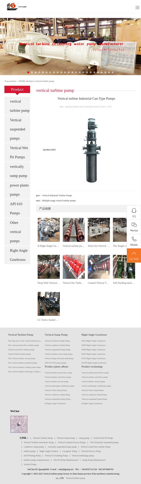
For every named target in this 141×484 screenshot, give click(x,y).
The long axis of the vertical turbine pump (25, 341)
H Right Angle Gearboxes (49, 246)
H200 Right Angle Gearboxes (93, 345)
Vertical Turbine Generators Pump (39, 442)
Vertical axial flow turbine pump (21, 349)
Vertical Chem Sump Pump (56, 390)
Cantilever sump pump (34, 447)
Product (30, 81)
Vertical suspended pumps (17, 129)
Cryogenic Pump (69, 451)
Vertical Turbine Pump (20, 334)
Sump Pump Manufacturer (94, 460)
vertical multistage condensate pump (59, 386)
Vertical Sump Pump (56, 334)
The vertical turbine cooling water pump (24, 367)
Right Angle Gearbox (48, 451)
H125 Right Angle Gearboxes (93, 341)
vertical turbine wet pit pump (56, 381)
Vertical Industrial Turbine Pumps (57, 195)
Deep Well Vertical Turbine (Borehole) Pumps (49, 283)
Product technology (92, 366)
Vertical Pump (30, 464)
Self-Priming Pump (32, 455)
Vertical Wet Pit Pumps (19, 152)
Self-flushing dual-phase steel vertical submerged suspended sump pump (124, 283)
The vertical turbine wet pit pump (21, 358)
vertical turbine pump (44, 81)
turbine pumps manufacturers (37, 460)
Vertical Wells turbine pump (19, 354)
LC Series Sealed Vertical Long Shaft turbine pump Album (49, 320)
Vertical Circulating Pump (56, 455)
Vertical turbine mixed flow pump (58, 373)
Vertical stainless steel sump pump (59, 354)
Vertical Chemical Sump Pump (57, 341)
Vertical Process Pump (91, 451)
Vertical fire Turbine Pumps (74, 283)
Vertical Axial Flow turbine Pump (95, 447)
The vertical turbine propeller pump (22, 363)
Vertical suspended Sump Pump (57, 349)
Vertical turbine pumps (74, 246)
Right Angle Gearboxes (19, 255)
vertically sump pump (18, 171)
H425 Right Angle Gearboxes (93, 354)
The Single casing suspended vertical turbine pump (124, 246)
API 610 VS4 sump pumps (55, 363)
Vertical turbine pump (75, 478)
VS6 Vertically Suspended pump (104, 442)
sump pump (84, 438)
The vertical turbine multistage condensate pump (28, 371)
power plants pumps (19, 189)
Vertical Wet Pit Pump (103, 438)
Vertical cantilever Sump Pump (57, 345)
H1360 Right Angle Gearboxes (94, 363)
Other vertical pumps (15, 232)
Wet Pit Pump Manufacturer (65, 460)
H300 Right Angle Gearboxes (93, 349)
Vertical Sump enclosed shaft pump (59, 358)
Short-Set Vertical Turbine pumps (99, 246)
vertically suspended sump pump (62, 447)
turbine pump (29, 451)
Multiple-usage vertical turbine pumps (59, 200)
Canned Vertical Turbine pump (99, 283)
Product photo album (56, 366)
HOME (22, 81)
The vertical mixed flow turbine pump (23, 345)
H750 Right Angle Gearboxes (93, 358)
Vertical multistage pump (83, 455)
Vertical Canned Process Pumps (72, 442)
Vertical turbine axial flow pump (58, 377)
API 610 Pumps (16, 208)
